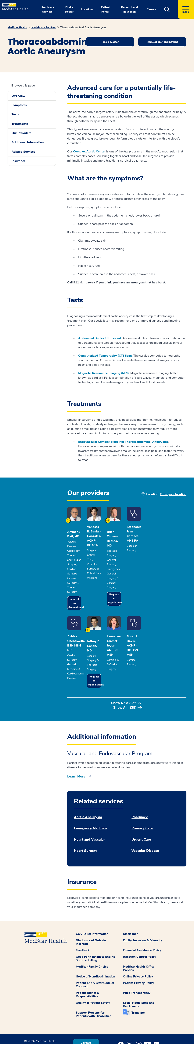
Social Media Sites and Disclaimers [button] (139, 975)
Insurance (19, 161)
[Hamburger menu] (186, 9)
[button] (171, 9)
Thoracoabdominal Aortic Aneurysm (83, 27)
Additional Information (28, 142)
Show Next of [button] (127, 678)
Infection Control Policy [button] (139, 928)
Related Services (23, 152)
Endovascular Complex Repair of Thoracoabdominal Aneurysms (123, 442)
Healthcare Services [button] (47, 9)
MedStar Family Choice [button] (92, 937)
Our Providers (21, 133)
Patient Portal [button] (105, 9)
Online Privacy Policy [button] (138, 947)
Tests (15, 114)
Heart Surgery (85, 821)
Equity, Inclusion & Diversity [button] (142, 911)
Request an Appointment (79, 588)
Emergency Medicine (90, 799)
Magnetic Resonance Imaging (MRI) (103, 373)
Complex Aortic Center (89, 151)
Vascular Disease (145, 821)
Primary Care (142, 799)
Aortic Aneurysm (88, 788)
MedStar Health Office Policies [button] (139, 939)
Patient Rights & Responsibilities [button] (87, 965)
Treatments (20, 124)
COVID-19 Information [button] (92, 905)
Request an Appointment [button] (162, 42)
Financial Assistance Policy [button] (142, 921)
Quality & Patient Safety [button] (93, 974)
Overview (18, 96)
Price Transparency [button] (136, 964)
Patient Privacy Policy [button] (138, 954)
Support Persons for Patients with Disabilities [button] (93, 985)
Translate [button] (138, 983)
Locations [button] (87, 9)
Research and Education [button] (129, 9)
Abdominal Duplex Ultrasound (99, 338)
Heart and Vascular (89, 810)
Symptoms (19, 105)
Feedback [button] (83, 921)
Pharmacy (139, 788)
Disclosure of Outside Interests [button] (91, 913)
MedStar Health (17, 27)
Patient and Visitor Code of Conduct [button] (95, 955)
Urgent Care (141, 810)
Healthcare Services (43, 27)
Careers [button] (151, 9)
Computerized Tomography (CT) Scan (105, 356)
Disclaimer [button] (130, 905)
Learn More (76, 747)
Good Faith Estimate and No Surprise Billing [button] (95, 929)
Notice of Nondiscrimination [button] (95, 947)
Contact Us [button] (86, 1027)
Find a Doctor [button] (69, 9)
